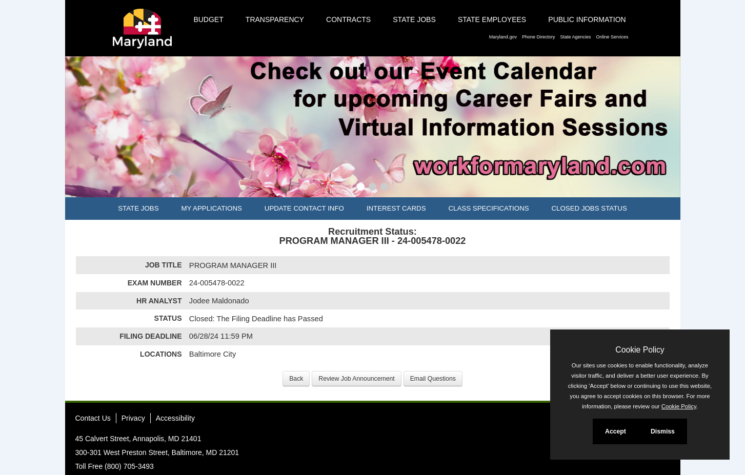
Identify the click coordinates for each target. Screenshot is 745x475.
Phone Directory (538, 36)
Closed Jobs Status (589, 208)
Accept (615, 431)
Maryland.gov (503, 36)
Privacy (133, 418)
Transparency (275, 19)
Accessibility (175, 418)
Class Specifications (488, 208)
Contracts (348, 19)
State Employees (492, 19)
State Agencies (575, 36)
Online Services (612, 36)
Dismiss (663, 431)
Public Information (587, 19)
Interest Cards (396, 208)
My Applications (211, 208)
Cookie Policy (639, 349)
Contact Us (93, 418)
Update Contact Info (304, 208)
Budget (208, 19)
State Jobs (414, 19)
